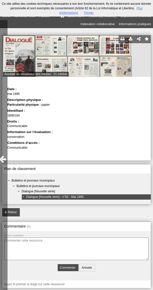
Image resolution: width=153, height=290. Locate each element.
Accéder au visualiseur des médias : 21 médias (36, 74)
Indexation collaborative (98, 24)
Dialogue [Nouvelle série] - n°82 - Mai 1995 (55, 197)
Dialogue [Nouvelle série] (38, 191)
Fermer (89, 13)
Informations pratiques (135, 24)
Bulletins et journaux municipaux (33, 180)
